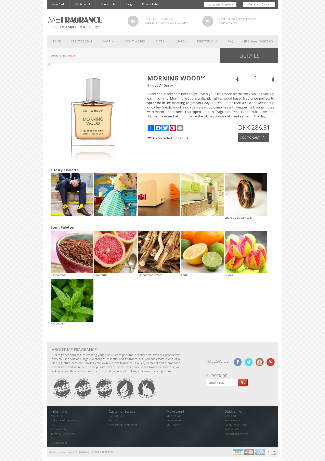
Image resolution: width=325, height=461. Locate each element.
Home (54, 55)
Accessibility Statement (123, 425)
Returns (113, 420)
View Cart (230, 416)
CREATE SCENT (81, 41)
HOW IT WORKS (134, 41)
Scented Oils (232, 429)
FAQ (230, 41)
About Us (56, 416)
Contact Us (115, 416)
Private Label (59, 443)
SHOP (108, 41)
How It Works (232, 420)
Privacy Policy (59, 429)
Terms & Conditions (63, 434)
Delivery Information (63, 420)
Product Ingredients (236, 434)
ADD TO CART (253, 137)
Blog (53, 438)
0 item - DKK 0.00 (258, 41)
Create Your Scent (235, 425)
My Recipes (174, 425)
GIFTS (161, 41)
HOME (56, 41)
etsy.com (246, 217)
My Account (174, 416)
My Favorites (174, 420)
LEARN (182, 41)
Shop (63, 55)
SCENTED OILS (207, 41)
